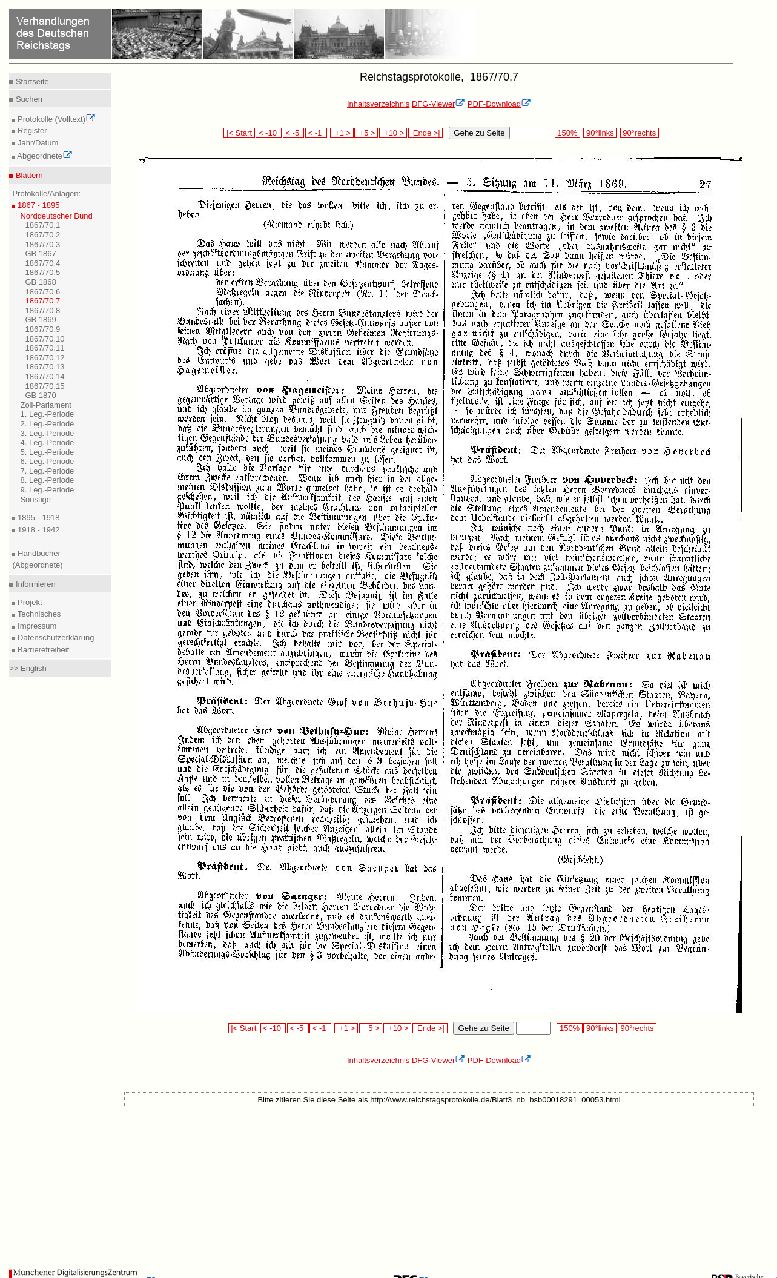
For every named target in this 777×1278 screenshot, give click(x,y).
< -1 (316, 132)
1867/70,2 (42, 234)
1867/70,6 (42, 291)
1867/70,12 (44, 357)
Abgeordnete (43, 156)
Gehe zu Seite (479, 132)
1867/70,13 (44, 366)
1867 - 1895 (37, 205)
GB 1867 (40, 253)
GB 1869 (40, 319)
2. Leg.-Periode (47, 423)
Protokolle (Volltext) (55, 119)
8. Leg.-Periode (47, 480)
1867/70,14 (44, 376)
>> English (27, 668)
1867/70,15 (44, 386)
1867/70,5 (42, 272)
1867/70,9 (42, 329)
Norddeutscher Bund (56, 215)
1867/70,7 (42, 300)
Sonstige (35, 499)
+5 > (366, 132)
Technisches (38, 613)
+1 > (342, 132)
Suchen (27, 99)
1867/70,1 (42, 225)
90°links (600, 132)
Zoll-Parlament (45, 404)
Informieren (34, 584)
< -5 (293, 132)
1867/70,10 (44, 338)
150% (567, 132)
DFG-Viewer (438, 103)
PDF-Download (499, 103)
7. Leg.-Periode (47, 470)
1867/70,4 (42, 263)
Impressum (35, 626)
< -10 (268, 132)
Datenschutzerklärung (54, 637)
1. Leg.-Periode (47, 414)
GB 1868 (40, 281)
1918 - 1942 (37, 529)
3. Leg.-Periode (47, 433)
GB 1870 (40, 395)
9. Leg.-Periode (47, 489)
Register (31, 130)
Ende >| (426, 132)
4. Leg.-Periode (47, 442)
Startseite (31, 81)
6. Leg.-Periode (47, 461)
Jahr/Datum (36, 142)
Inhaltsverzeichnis (378, 103)
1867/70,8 (42, 310)
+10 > (393, 132)
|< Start (239, 132)
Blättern (27, 175)
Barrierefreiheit (42, 649)
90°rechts (639, 132)
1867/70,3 (42, 244)
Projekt (28, 602)
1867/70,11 (44, 348)
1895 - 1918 (37, 517)
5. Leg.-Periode (47, 452)
